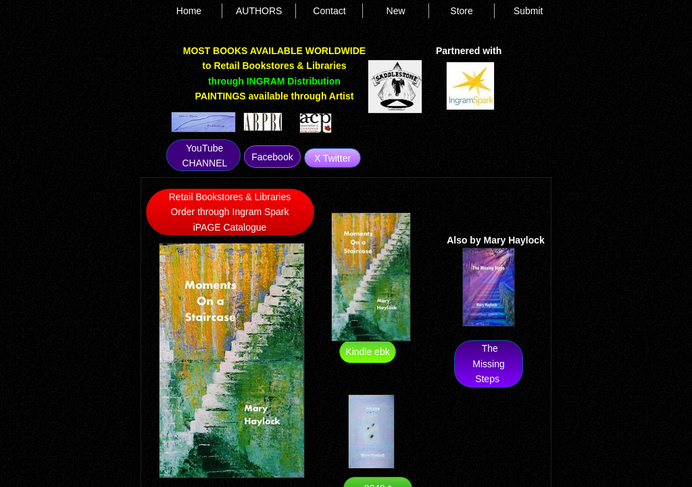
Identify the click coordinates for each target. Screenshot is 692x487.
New (396, 10)
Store (461, 10)
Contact (329, 10)
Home (188, 10)
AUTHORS (259, 10)
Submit (528, 10)
